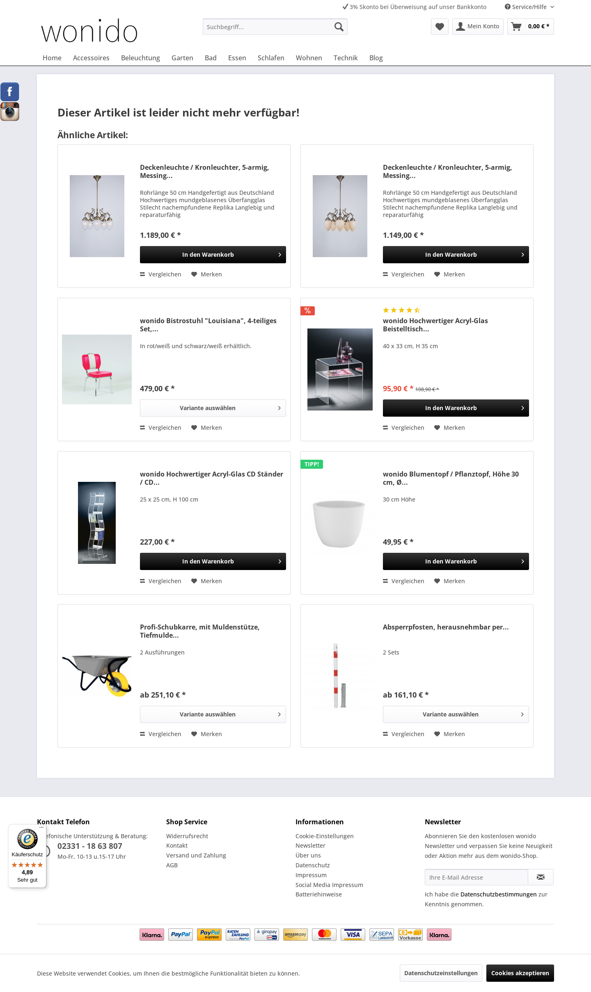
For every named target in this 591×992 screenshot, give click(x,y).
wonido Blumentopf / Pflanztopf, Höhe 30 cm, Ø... (451, 478)
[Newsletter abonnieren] (541, 877)
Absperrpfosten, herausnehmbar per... (446, 627)
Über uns (308, 855)
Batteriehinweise (319, 894)
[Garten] (182, 58)
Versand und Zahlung (196, 855)
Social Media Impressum (329, 885)
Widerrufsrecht (187, 836)
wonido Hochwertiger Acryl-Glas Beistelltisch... (435, 325)
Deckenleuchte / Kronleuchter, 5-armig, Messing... (204, 171)
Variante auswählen (230, 406)
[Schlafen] (271, 58)
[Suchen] (339, 26)
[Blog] (376, 58)
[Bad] (210, 58)
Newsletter (310, 845)
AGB (172, 865)
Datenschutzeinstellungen (441, 973)
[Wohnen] (309, 58)
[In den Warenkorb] (213, 254)
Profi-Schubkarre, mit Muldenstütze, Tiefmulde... (200, 631)
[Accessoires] (91, 58)
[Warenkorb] (530, 26)
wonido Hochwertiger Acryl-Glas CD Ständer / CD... (211, 478)
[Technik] (346, 58)
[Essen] (237, 58)
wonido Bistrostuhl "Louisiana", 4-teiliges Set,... (208, 325)
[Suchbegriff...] (275, 26)
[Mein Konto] (478, 26)
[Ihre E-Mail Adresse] (476, 877)
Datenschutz (313, 865)
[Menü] (41, 829)
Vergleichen (160, 274)
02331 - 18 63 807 (89, 846)
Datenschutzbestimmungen (498, 894)
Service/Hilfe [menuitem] (526, 7)
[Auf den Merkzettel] (206, 274)
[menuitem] (275, 26)
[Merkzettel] (440, 26)
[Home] (52, 58)
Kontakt (177, 845)
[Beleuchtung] (140, 58)
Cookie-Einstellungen (325, 836)
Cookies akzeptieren (520, 973)
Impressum (311, 875)
